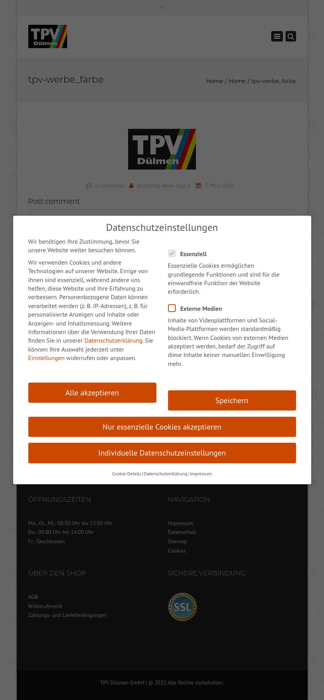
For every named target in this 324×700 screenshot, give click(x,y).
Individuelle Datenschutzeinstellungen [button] (162, 453)
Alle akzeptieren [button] (92, 393)
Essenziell (190, 254)
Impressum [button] (200, 473)
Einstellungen (46, 358)
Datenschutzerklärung (113, 340)
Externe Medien (197, 308)
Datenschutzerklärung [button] (165, 473)
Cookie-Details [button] (126, 473)
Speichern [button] (231, 400)
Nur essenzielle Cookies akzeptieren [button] (161, 427)
